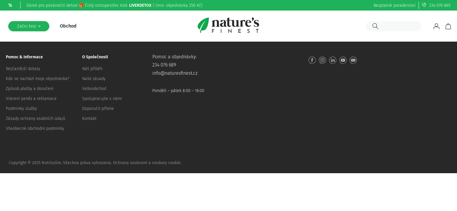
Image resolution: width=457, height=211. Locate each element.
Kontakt (89, 118)
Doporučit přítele (98, 108)
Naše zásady (94, 78)
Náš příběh (92, 68)
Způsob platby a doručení (29, 88)
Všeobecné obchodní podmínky (35, 128)
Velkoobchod (94, 88)
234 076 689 (439, 5)
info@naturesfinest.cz (175, 73)
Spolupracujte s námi (102, 98)
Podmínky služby (21, 108)
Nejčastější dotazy (23, 68)
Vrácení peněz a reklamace (31, 98)
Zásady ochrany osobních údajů (35, 118)
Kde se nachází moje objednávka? (37, 78)
